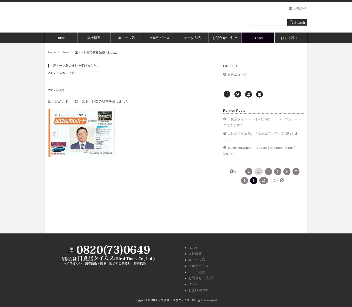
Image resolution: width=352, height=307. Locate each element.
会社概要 (94, 38)
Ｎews (258, 38)
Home (61, 38)
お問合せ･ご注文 (225, 38)
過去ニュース (237, 74)
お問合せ (297, 8)
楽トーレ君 (126, 38)
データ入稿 (192, 38)
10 (264, 180)
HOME (193, 248)
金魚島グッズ (159, 38)
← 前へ (235, 171)
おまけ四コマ (291, 38)
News (192, 284)
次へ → (278, 180)
